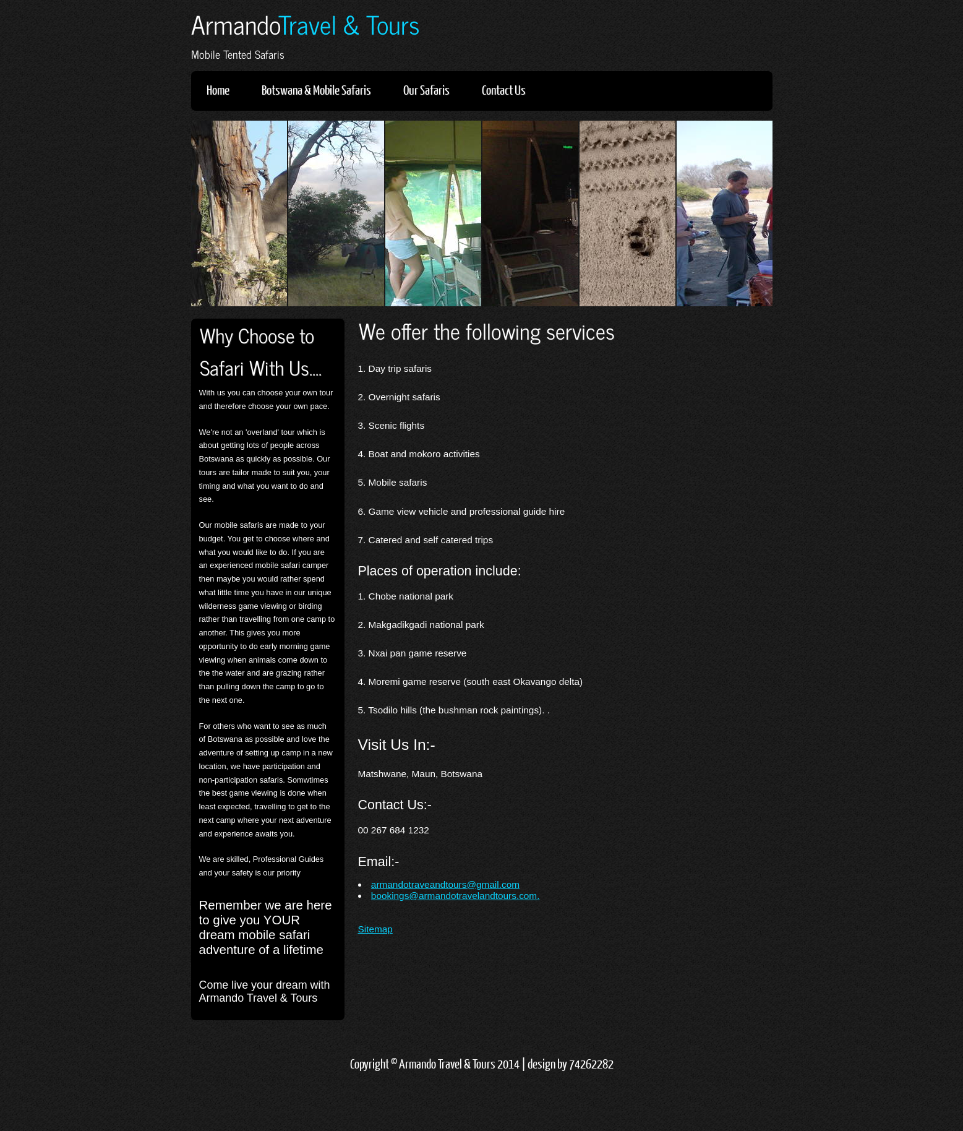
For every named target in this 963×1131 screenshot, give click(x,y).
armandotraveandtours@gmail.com (445, 884)
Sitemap (375, 929)
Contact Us (504, 89)
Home (218, 89)
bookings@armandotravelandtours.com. (455, 895)
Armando (305, 24)
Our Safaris (426, 89)
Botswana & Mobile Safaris (316, 89)
